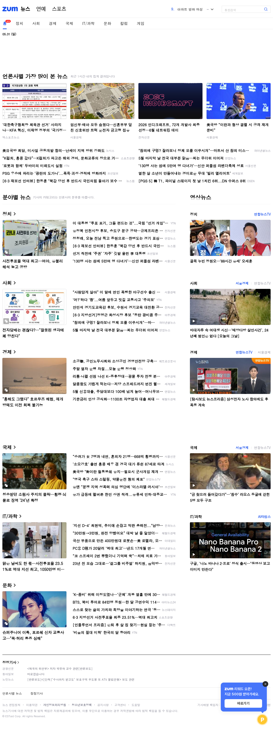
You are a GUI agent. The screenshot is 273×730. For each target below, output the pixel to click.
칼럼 (124, 23)
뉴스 (25, 9)
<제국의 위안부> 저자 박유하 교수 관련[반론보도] (60, 668)
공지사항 (103, 705)
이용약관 (32, 705)
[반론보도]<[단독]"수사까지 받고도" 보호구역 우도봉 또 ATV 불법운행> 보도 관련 (80, 679)
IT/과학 (88, 23)
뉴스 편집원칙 (11, 705)
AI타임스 (264, 516)
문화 (107, 23)
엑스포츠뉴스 (10, 137)
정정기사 (9, 662)
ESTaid (9, 716)
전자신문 (144, 137)
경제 (52, 23)
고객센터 (120, 705)
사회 (36, 23)
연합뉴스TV (262, 214)
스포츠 (59, 9)
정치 (19, 23)
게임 (140, 23)
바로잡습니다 (35, 674)
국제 (69, 23)
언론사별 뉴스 (12, 693)
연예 (41, 9)
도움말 (136, 705)
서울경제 (76, 137)
